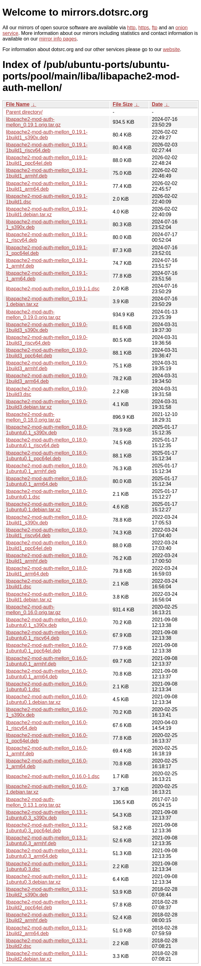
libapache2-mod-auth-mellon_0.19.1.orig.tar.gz (33, 122)
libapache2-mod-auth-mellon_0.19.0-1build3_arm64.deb (47, 378)
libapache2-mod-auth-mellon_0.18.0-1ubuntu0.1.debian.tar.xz (47, 506)
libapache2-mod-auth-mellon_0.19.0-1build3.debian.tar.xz (47, 404)
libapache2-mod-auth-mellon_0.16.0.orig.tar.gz (33, 609)
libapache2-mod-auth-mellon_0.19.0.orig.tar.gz (33, 314)
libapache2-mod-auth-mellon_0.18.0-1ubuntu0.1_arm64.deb (47, 481)
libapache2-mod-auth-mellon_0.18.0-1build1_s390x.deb (47, 519)
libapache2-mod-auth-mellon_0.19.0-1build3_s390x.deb (47, 327)
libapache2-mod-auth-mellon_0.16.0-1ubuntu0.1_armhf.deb (47, 661)
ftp (154, 27)
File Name (18, 104)
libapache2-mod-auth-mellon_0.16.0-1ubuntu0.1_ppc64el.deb (47, 648)
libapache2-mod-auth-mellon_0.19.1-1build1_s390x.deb (47, 134)
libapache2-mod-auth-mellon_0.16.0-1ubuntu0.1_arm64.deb (47, 673)
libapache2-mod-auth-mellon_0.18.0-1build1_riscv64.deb (47, 532)
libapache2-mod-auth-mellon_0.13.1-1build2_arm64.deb (47, 930)
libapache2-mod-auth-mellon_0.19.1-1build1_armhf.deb (47, 173)
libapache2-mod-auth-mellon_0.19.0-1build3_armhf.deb (47, 365)
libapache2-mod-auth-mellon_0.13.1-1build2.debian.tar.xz (47, 956)
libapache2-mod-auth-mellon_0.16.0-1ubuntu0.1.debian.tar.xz (47, 699)
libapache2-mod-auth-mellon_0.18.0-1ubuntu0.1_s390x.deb (47, 429)
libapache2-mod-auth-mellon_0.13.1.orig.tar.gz (33, 802)
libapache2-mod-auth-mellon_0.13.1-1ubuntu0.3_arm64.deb (47, 853)
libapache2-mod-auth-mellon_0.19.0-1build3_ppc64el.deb (47, 352)
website (171, 49)
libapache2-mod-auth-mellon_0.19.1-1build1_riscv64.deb (47, 147)
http (131, 27)
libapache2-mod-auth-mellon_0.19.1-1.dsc (53, 288)
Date (157, 104)
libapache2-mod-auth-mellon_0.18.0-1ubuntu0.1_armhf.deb (47, 468)
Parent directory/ (24, 112)
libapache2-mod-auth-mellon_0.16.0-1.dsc (53, 776)
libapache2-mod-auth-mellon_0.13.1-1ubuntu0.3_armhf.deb (47, 840)
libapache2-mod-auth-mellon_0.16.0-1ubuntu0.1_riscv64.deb (47, 635)
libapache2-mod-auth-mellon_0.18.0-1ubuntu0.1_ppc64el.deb (47, 455)
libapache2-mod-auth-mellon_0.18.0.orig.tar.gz (33, 417)
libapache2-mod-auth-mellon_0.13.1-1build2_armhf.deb (47, 917)
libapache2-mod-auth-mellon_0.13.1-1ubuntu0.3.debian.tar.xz (47, 879)
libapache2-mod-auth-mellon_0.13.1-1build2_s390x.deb (47, 892)
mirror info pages (57, 38)
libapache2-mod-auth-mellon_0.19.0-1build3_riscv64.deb (47, 340)
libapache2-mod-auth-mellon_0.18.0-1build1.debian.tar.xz (47, 596)
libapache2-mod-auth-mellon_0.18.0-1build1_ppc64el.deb (47, 545)
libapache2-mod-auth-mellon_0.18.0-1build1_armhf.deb (47, 558)
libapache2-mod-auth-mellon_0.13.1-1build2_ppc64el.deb (47, 904)
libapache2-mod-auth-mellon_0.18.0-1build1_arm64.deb (47, 571)
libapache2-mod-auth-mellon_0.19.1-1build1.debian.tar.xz (47, 211)
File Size (123, 104)
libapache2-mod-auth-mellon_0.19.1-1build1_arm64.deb (47, 186)
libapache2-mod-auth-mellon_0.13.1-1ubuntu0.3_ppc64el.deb (47, 827)
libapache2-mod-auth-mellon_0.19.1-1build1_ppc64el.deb (47, 160)
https (143, 27)
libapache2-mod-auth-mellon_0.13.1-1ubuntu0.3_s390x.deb (47, 815)
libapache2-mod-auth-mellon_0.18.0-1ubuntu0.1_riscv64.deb (47, 442)
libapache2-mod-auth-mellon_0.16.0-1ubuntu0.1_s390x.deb (47, 622)
